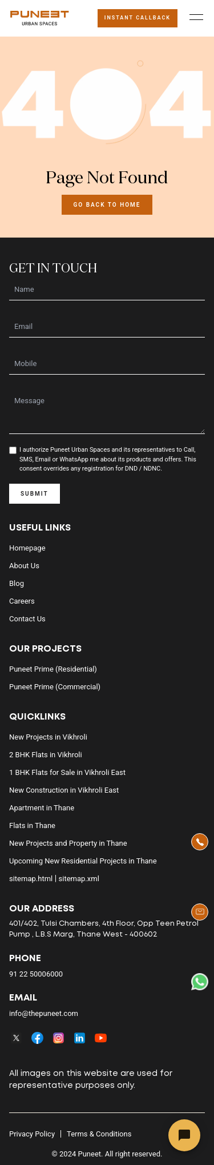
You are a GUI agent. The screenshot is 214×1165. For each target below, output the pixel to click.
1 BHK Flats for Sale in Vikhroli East (67, 772)
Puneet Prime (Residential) (53, 669)
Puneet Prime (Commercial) (54, 686)
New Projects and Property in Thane (68, 843)
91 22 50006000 (36, 974)
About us (24, 565)
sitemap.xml (79, 878)
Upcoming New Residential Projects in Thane (83, 861)
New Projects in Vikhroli (48, 737)
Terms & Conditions (99, 1134)
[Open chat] (184, 1135)
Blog (16, 583)
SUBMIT (35, 494)
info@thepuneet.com (43, 1013)
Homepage (27, 548)
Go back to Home (106, 205)
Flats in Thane (32, 825)
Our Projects (45, 649)
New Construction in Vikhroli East (64, 790)
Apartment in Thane (41, 808)
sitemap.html (31, 878)
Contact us (27, 618)
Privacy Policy (32, 1134)
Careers (22, 601)
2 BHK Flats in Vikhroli (45, 754)
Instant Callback (137, 18)
